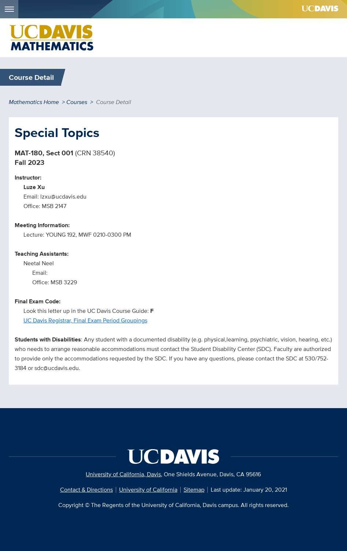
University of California (148, 489)
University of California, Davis (123, 474)
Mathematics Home (34, 102)
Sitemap (194, 489)
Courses (76, 102)
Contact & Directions (86, 489)
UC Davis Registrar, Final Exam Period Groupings (85, 320)
